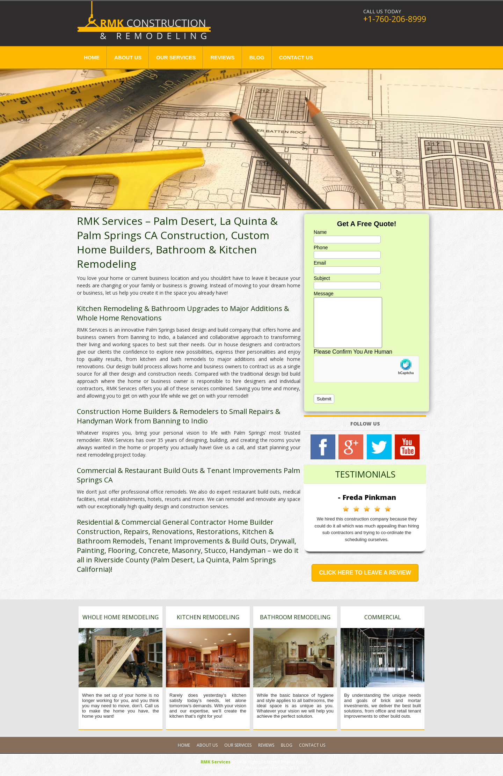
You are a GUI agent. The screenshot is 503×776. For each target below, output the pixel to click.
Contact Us (296, 57)
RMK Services (216, 762)
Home (92, 57)
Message (324, 293)
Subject (322, 278)
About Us (127, 57)
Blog (256, 57)
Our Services (176, 57)
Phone (321, 247)
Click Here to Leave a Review (365, 573)
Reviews (222, 57)
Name (320, 232)
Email (320, 263)
